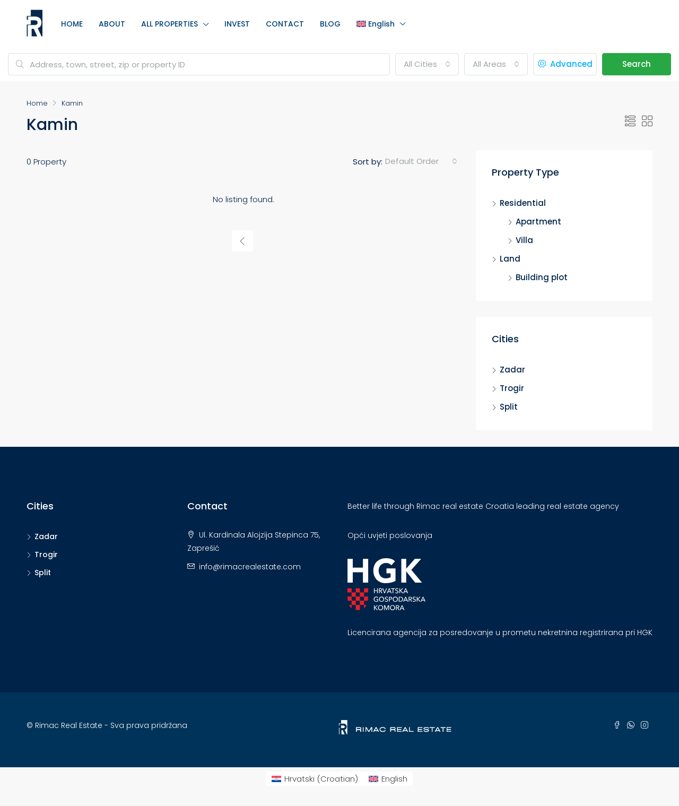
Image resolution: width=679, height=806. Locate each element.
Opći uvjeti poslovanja (389, 535)
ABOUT (112, 24)
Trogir (512, 388)
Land (510, 258)
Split (509, 406)
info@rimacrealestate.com (250, 566)
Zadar (512, 369)
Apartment (538, 221)
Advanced (565, 64)
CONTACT (285, 24)
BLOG (330, 24)
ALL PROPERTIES (169, 24)
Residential (523, 203)
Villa (524, 240)
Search (636, 64)
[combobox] (427, 64)
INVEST (237, 24)
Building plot (542, 277)
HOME (72, 24)
